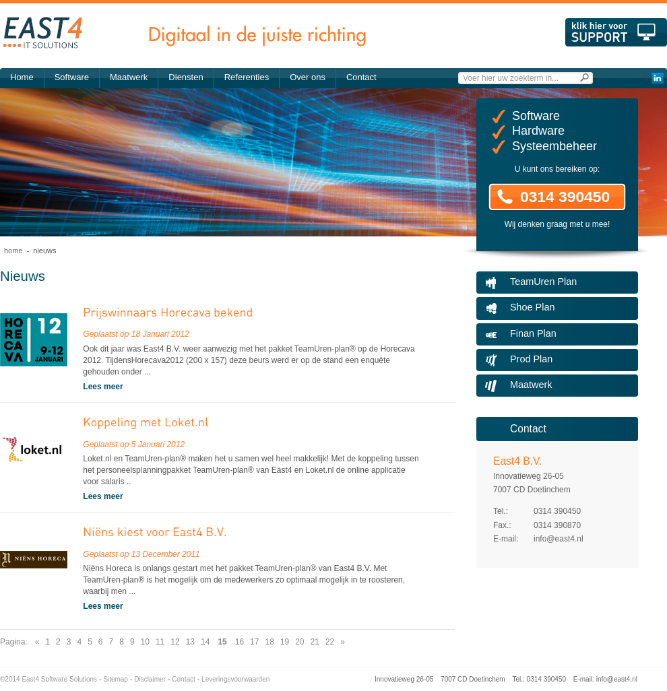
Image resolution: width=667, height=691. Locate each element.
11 (160, 642)
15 (222, 642)
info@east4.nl (558, 539)
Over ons (307, 77)
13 (190, 642)
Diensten (185, 77)
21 (315, 642)
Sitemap (115, 679)
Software (72, 77)
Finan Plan (533, 333)
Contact (361, 77)
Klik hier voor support (616, 32)
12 (174, 642)
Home (22, 77)
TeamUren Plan (543, 281)
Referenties (246, 77)
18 (269, 642)
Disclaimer (150, 679)
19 (284, 642)
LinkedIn (657, 78)
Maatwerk (129, 77)
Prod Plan (531, 359)
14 (205, 642)
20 (299, 642)
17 (254, 642)
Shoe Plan (532, 307)
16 (239, 642)
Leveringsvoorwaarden (235, 679)
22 (329, 642)
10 (145, 642)
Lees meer (103, 386)
